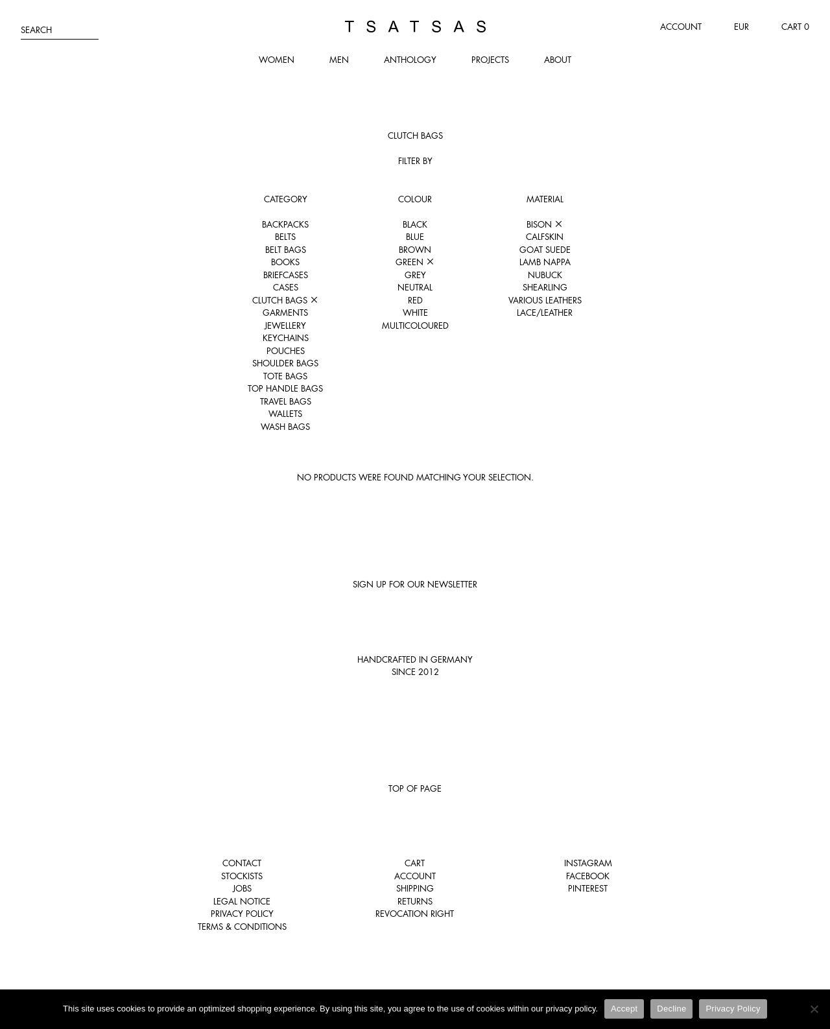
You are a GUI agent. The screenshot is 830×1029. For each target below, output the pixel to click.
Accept (624, 1008)
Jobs (242, 888)
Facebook (588, 876)
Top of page (415, 788)
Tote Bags (285, 376)
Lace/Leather (545, 312)
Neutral (415, 287)
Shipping (415, 888)
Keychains (286, 338)
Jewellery (285, 325)
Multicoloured (415, 325)
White (415, 312)
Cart (415, 863)
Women (276, 59)
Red (415, 300)
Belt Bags (285, 249)
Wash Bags (285, 426)
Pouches (286, 351)
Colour (415, 199)
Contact (241, 863)
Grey (415, 275)
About (557, 59)
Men (339, 59)
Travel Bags (285, 401)
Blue (415, 236)
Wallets (285, 414)
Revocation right (414, 913)
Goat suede (545, 249)
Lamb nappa (545, 262)
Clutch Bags (285, 300)
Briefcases (285, 275)
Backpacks (285, 224)
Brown (415, 249)
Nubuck (545, 275)
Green (415, 262)
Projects (490, 59)
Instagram (588, 863)
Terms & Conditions (242, 926)
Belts (285, 236)
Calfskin (544, 236)
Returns (415, 901)
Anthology (410, 59)
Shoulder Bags (285, 363)
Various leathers (545, 300)
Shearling (545, 287)
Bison (545, 224)
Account (681, 26)
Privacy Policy (242, 913)
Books (285, 262)
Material (545, 199)
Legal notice (241, 901)
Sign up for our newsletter (415, 584)
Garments (285, 312)
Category (285, 199)
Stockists (242, 876)
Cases (285, 287)
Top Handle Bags (285, 388)
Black (415, 224)
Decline (671, 1008)
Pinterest (588, 888)
